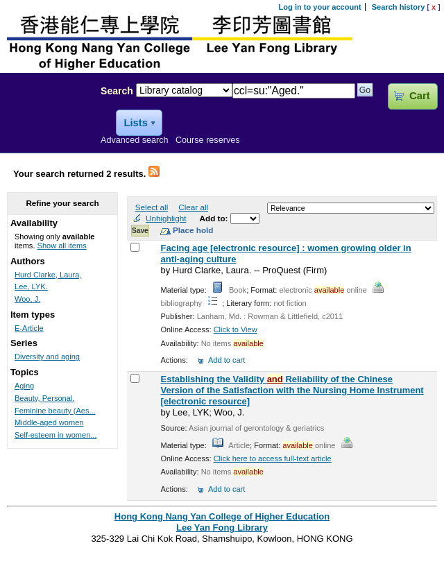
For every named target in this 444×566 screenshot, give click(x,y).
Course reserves (208, 140)
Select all (151, 207)
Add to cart (226, 360)
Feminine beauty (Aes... (55, 410)
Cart (419, 95)
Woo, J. (27, 299)
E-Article (29, 328)
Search (117, 90)
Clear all (193, 207)
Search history (398, 7)
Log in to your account (320, 7)
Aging (24, 385)
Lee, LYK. (31, 286)
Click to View (235, 329)
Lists (135, 122)
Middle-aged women (49, 422)
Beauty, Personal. (44, 398)
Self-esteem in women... (56, 435)
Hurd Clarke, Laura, (48, 275)
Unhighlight (166, 218)
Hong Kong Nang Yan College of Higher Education (222, 516)
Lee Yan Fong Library (46, 121)
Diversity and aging (47, 356)
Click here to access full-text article (273, 458)
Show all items (62, 245)
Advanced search (135, 140)
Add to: (215, 218)
